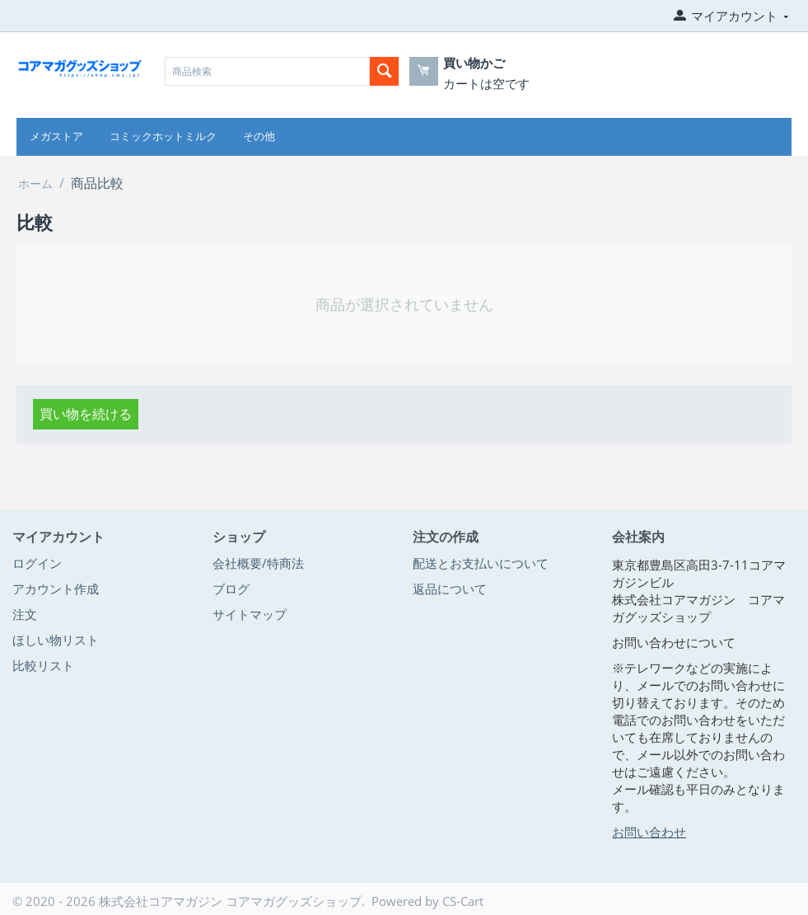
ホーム (35, 183)
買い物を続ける (86, 414)
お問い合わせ (649, 832)
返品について (450, 588)
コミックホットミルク (163, 136)
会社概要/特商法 (258, 563)
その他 (259, 136)
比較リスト (43, 665)
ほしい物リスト (55, 639)
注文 (24, 614)
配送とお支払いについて (481, 563)
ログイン (37, 563)
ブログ (231, 588)
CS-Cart (462, 901)
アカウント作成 (55, 588)
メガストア (56, 136)
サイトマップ (250, 614)
